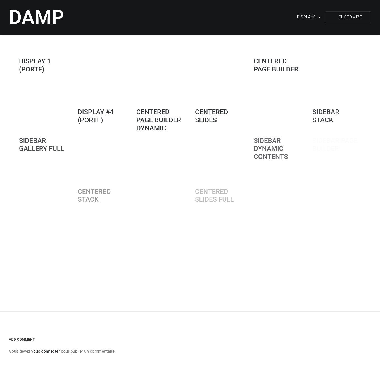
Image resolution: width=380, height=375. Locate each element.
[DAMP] (36, 17)
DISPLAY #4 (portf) (96, 116)
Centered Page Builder (276, 65)
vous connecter (45, 351)
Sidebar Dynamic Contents (271, 149)
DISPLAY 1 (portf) (35, 65)
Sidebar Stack (325, 116)
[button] (348, 17)
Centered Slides (211, 116)
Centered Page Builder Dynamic (158, 120)
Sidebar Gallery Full (41, 145)
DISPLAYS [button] (309, 17)
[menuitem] (311, 17)
